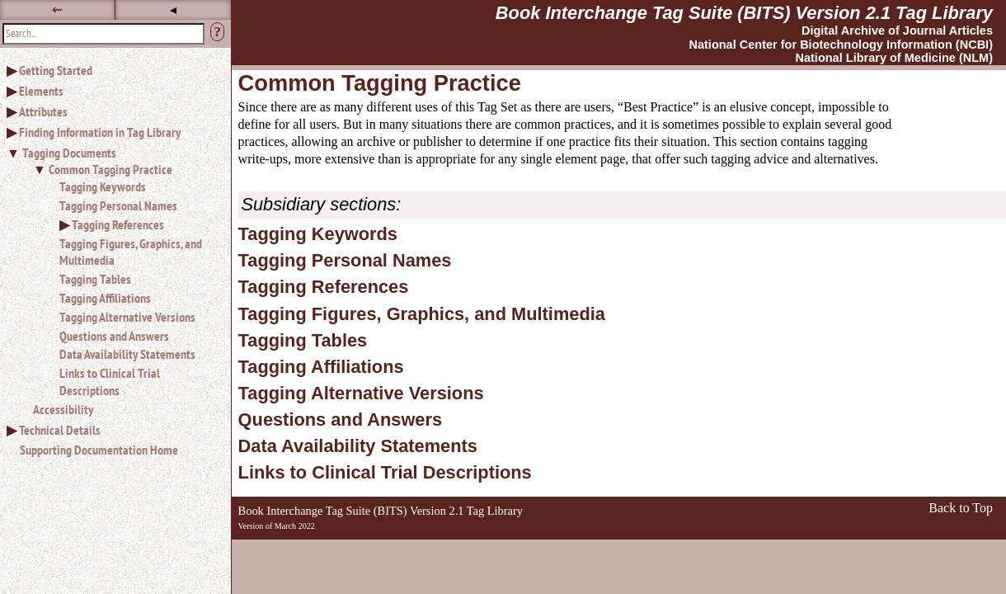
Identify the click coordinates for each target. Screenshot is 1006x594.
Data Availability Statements (127, 354)
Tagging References (118, 224)
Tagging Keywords (102, 186)
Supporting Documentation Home (99, 449)
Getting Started (55, 70)
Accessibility (63, 409)
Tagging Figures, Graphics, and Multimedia (130, 252)
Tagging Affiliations (105, 298)
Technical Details (60, 430)
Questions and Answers (114, 336)
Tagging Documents (69, 152)
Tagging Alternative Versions (127, 317)
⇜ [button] (57, 9)
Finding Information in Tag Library (100, 132)
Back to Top (960, 508)
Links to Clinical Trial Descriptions (109, 381)
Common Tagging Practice (110, 169)
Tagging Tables (95, 279)
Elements (41, 90)
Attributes (43, 111)
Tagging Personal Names (118, 205)
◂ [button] (173, 9)
